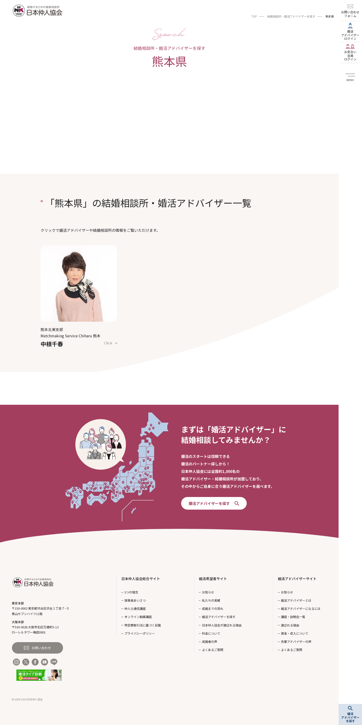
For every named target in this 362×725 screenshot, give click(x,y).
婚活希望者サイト (213, 578)
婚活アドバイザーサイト (297, 578)
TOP (254, 16)
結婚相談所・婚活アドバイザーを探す (291, 16)
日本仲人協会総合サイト (140, 578)
